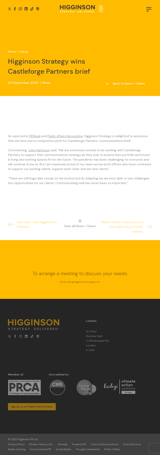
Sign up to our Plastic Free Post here (32, 406)
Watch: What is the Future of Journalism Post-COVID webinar (126, 234)
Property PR (79, 444)
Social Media (63, 449)
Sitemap (62, 444)
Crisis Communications (104, 444)
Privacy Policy (16, 444)
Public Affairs (112, 449)
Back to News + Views (129, 83)
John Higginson (39, 158)
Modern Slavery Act (41, 444)
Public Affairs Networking (65, 144)
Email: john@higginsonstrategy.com (80, 289)
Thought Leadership (88, 449)
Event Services (132, 444)
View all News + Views (80, 233)
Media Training (16, 449)
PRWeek (35, 144)
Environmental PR (40, 449)
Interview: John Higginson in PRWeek (32, 232)
